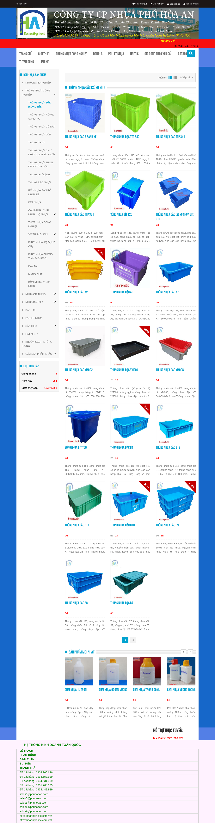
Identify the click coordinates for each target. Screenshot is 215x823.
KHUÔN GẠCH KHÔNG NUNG (37, 343)
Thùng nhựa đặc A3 (121, 292)
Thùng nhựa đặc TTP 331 (79, 214)
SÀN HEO (29, 326)
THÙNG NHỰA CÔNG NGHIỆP (36, 92)
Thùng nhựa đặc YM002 (79, 369)
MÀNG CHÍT (35, 274)
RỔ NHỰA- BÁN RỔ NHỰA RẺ (39, 192)
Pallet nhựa (116, 53)
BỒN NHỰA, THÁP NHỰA (39, 284)
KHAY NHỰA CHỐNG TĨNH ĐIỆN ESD (40, 256)
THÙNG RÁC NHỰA (39, 182)
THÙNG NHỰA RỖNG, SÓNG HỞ (41, 116)
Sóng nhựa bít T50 (76, 447)
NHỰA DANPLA (32, 302)
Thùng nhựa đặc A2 (76, 292)
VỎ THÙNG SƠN (38, 234)
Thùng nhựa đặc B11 (77, 525)
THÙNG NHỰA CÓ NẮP (41, 126)
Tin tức (134, 53)
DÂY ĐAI (33, 266)
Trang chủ (25, 53)
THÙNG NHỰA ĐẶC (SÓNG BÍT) (39, 104)
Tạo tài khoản (191, 4)
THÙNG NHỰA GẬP (39, 134)
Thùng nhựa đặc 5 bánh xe (80, 136)
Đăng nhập (173, 4)
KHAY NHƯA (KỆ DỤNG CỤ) (42, 244)
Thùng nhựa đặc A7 (167, 292)
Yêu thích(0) (139, 4)
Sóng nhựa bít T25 (121, 214)
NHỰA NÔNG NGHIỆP (36, 82)
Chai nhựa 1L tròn (76, 689)
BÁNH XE (29, 310)
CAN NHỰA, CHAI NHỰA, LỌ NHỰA (38, 212)
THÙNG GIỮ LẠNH (39, 174)
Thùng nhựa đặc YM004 (124, 369)
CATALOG (183, 53)
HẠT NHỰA (30, 333)
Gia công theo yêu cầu (158, 53)
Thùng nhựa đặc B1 (121, 447)
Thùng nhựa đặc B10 (122, 525)
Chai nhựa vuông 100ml (181, 689)
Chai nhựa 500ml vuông (113, 689)
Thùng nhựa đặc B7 (121, 603)
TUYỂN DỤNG (26, 61)
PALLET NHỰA (32, 318)
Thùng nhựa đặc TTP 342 (124, 136)
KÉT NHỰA (34, 202)
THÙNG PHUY (36, 142)
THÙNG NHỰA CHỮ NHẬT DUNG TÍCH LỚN (41, 152)
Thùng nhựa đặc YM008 (170, 369)
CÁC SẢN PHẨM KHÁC (37, 353)
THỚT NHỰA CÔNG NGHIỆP (39, 224)
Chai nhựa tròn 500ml (146, 689)
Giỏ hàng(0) (157, 4)
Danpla (97, 53)
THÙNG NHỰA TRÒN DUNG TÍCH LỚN (40, 164)
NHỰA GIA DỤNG (34, 294)
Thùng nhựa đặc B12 (168, 447)
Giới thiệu (44, 53)
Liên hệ (44, 61)
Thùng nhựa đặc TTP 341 (170, 136)
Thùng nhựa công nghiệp (71, 53)
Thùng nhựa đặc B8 (76, 603)
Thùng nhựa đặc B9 (167, 525)
